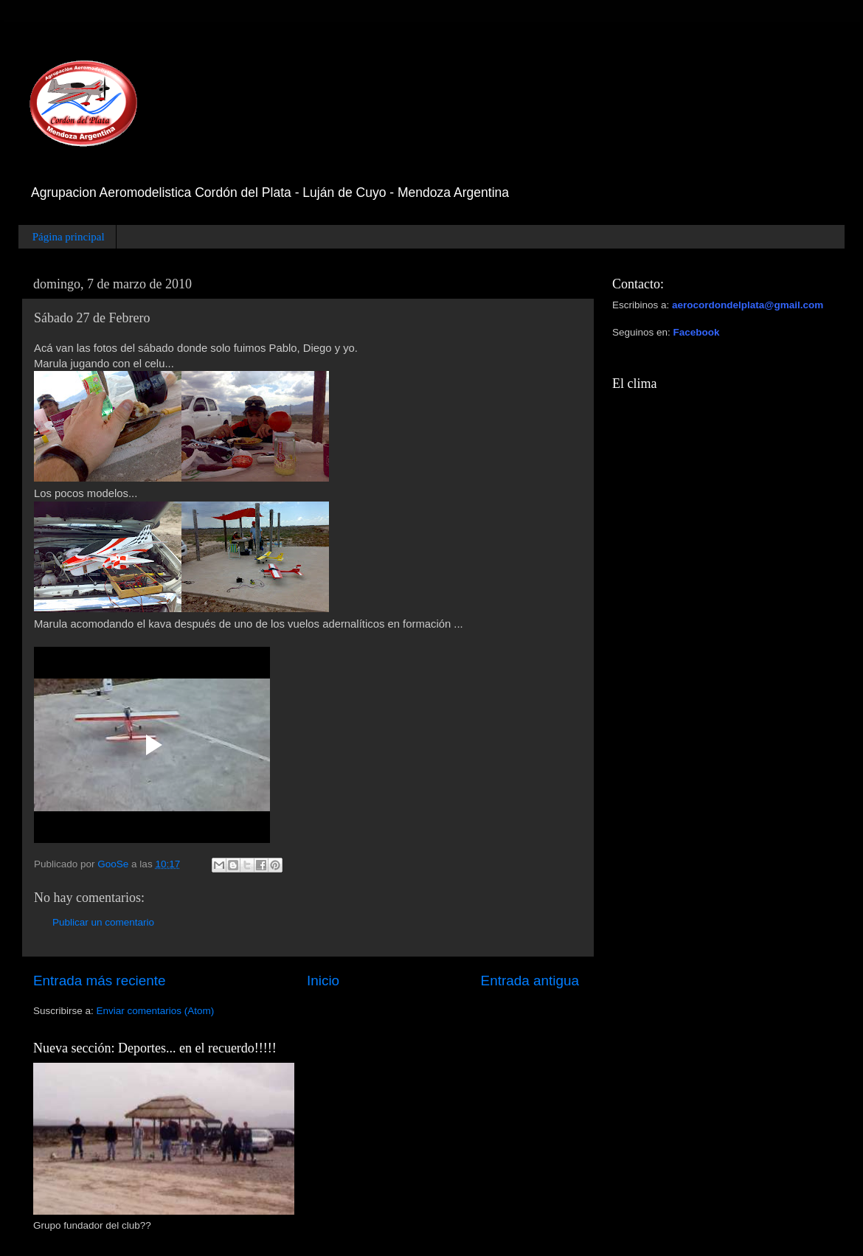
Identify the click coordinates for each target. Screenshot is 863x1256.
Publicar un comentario (103, 922)
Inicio (323, 980)
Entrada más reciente (99, 980)
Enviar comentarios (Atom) (156, 1010)
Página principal (68, 237)
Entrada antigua (530, 980)
